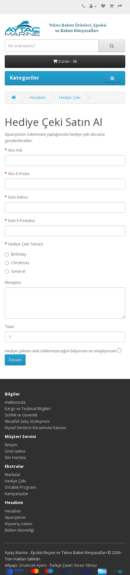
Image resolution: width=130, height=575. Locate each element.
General (15, 271)
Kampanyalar (16, 493)
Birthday (15, 254)
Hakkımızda (15, 402)
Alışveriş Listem (18, 523)
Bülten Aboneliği (19, 530)
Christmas (17, 262)
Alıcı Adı (15, 150)
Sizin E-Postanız (21, 220)
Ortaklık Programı (20, 487)
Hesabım (37, 97)
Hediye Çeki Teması (25, 244)
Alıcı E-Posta (18, 173)
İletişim (11, 445)
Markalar (13, 474)
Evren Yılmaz (85, 565)
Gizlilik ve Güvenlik (21, 415)
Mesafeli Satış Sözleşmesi (27, 421)
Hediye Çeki (69, 97)
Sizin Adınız (18, 197)
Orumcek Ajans (32, 565)
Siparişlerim (15, 517)
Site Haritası (15, 457)
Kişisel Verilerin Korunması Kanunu (35, 427)
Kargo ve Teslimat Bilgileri (28, 408)
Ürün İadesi (15, 451)
